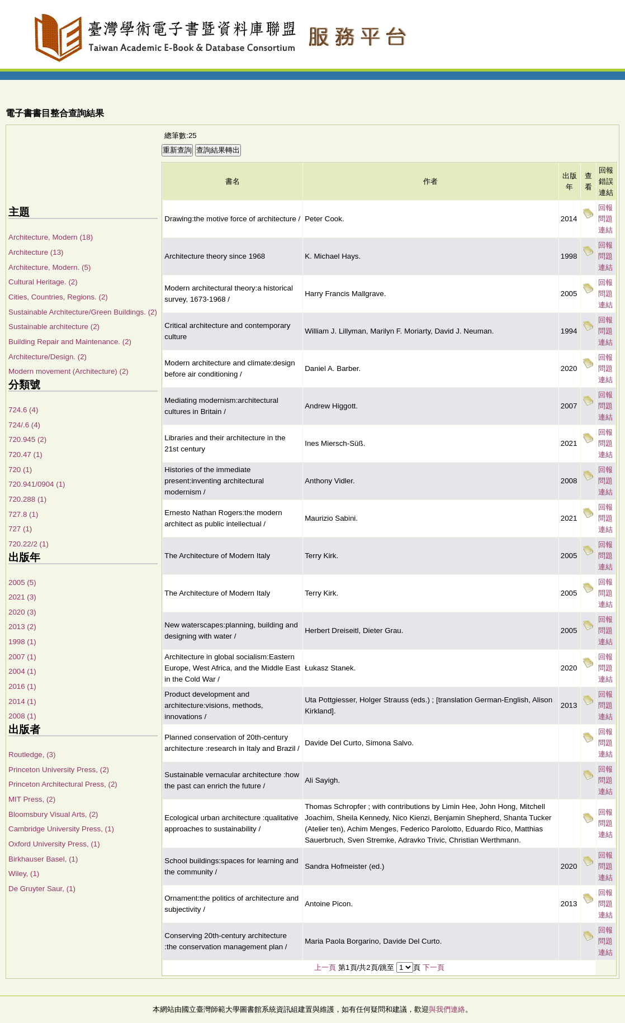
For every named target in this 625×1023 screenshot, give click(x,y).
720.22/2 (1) (28, 544)
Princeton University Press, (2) (58, 769)
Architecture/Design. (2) (47, 357)
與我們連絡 (447, 1009)
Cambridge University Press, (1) (61, 829)
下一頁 (433, 967)
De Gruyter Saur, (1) (41, 888)
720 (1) (20, 469)
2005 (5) (22, 582)
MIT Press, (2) (31, 799)
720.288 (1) (27, 499)
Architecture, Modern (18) (50, 237)
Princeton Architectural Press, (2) (62, 784)
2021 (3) (22, 597)
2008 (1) (22, 716)
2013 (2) (22, 626)
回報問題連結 (605, 218)
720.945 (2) (27, 439)
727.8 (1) (23, 514)
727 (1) (20, 529)
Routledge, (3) (31, 754)
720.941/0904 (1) (36, 484)
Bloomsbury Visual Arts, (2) (53, 814)
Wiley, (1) (23, 873)
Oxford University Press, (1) (54, 844)
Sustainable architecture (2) (54, 326)
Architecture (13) (36, 252)
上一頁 (325, 967)
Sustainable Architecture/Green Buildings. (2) (82, 312)
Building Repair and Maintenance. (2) (69, 341)
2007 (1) (22, 657)
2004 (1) (22, 671)
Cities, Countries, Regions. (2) (58, 297)
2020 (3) (22, 612)
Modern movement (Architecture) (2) (68, 371)
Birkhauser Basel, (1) (43, 859)
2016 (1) (22, 686)
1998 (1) (22, 641)
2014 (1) (22, 701)
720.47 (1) (25, 454)
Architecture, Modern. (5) (49, 267)
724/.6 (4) (24, 425)
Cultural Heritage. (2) (43, 282)
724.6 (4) (23, 410)
